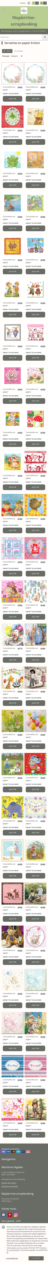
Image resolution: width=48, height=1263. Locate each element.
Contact (22, 3)
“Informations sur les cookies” (17, 1248)
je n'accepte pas (12, 1258)
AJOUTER (12, 99)
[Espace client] (29, 3)
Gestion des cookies (9, 1183)
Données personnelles (10, 1186)
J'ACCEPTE (36, 1258)
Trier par (5, 56)
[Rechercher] (45, 37)
